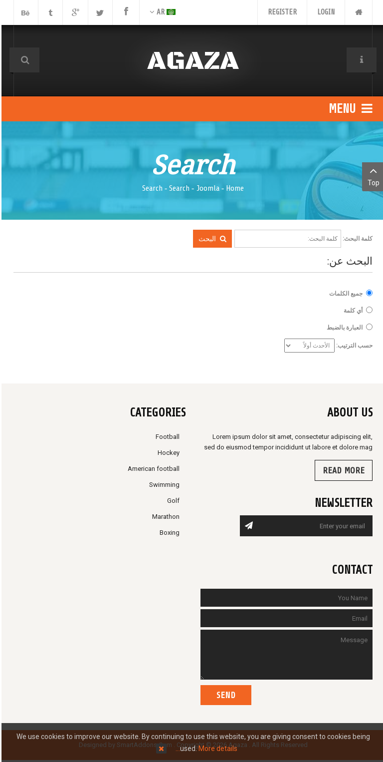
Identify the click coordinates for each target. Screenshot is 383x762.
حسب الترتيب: (353, 345)
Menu (349, 109)
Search (178, 188)
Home (233, 188)
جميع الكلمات (344, 293)
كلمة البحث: (356, 238)
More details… (205, 749)
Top (372, 176)
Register (280, 12)
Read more (342, 470)
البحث (211, 239)
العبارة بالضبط (343, 327)
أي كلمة (351, 310)
